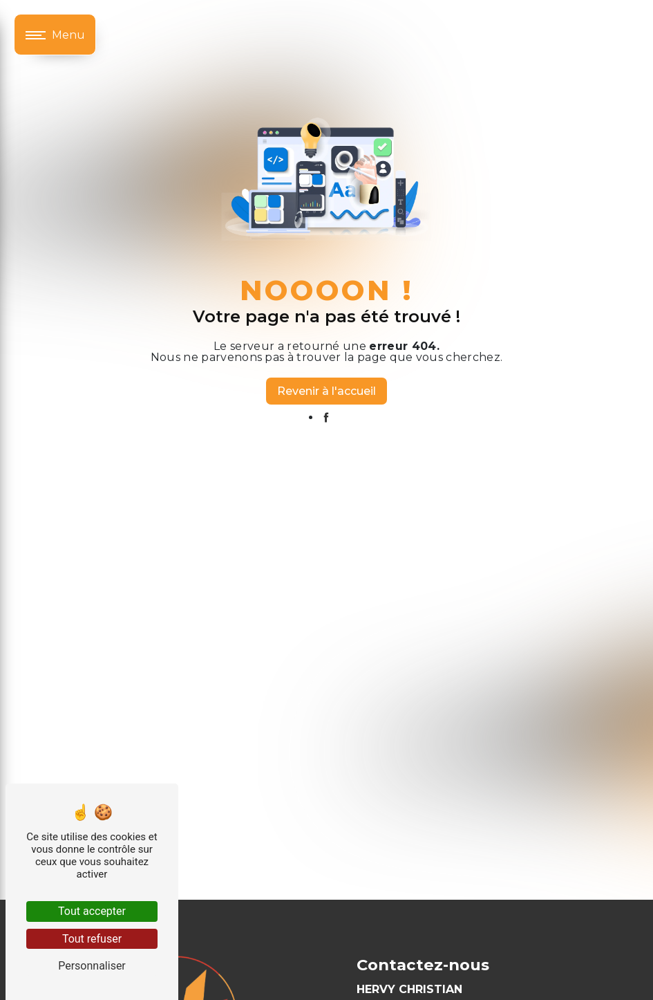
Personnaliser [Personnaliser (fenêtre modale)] (92, 965)
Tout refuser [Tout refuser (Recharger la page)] (92, 938)
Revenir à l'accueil (326, 391)
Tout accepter (92, 911)
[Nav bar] (55, 34)
